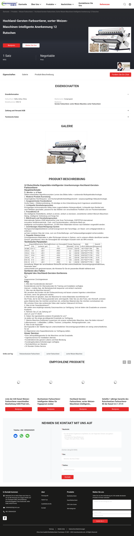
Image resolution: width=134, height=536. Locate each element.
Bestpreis (11, 45)
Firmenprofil (44, 495)
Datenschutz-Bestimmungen (77, 529)
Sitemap (51, 529)
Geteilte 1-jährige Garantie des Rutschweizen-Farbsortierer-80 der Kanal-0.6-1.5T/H (115, 401)
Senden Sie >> (100, 521)
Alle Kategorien (71, 508)
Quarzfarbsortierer (72, 500)
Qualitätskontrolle (46, 504)
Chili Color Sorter (72, 504)
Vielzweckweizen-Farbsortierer (29, 354)
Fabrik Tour (44, 500)
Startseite (6, 12)
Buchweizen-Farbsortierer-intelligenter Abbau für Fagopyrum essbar (49, 401)
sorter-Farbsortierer (52, 354)
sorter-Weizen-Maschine (74, 354)
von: (64, 454)
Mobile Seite (61, 529)
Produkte (14, 12)
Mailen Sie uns (31, 45)
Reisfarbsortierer (72, 496)
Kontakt (68, 477)
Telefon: (65, 465)
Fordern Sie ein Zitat (120, 74)
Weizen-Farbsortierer (26, 12)
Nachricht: (66, 429)
